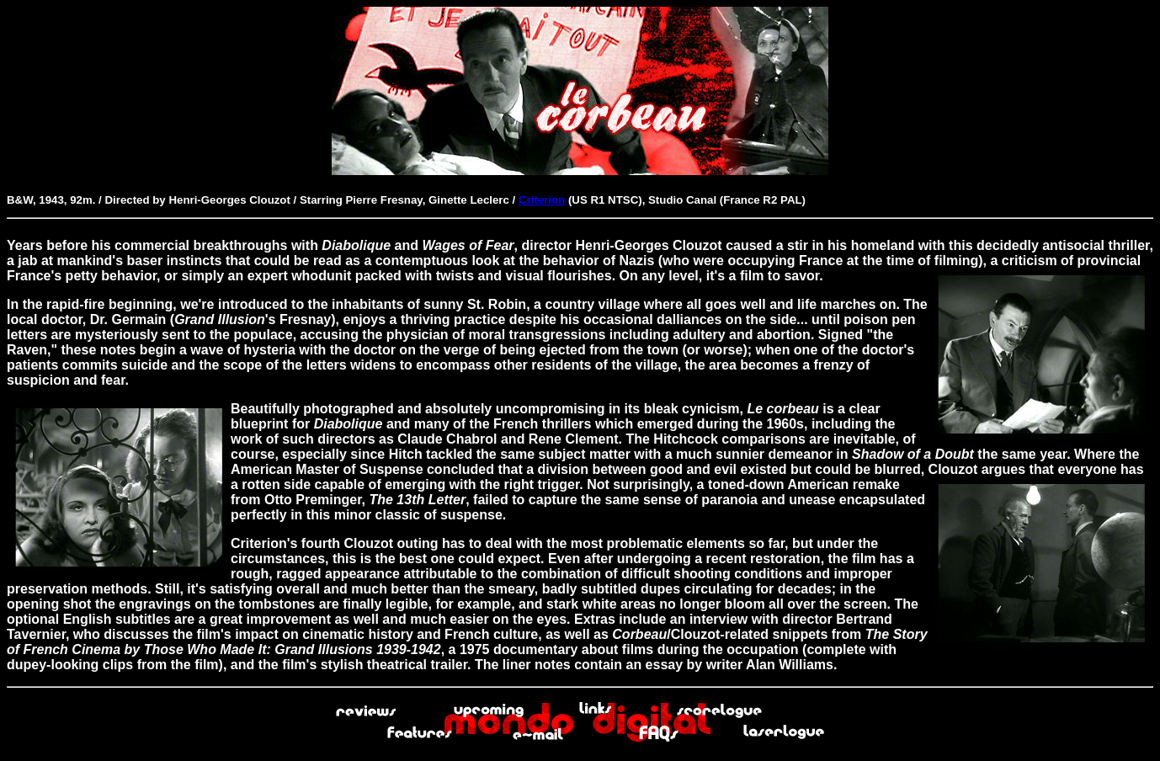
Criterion (542, 200)
